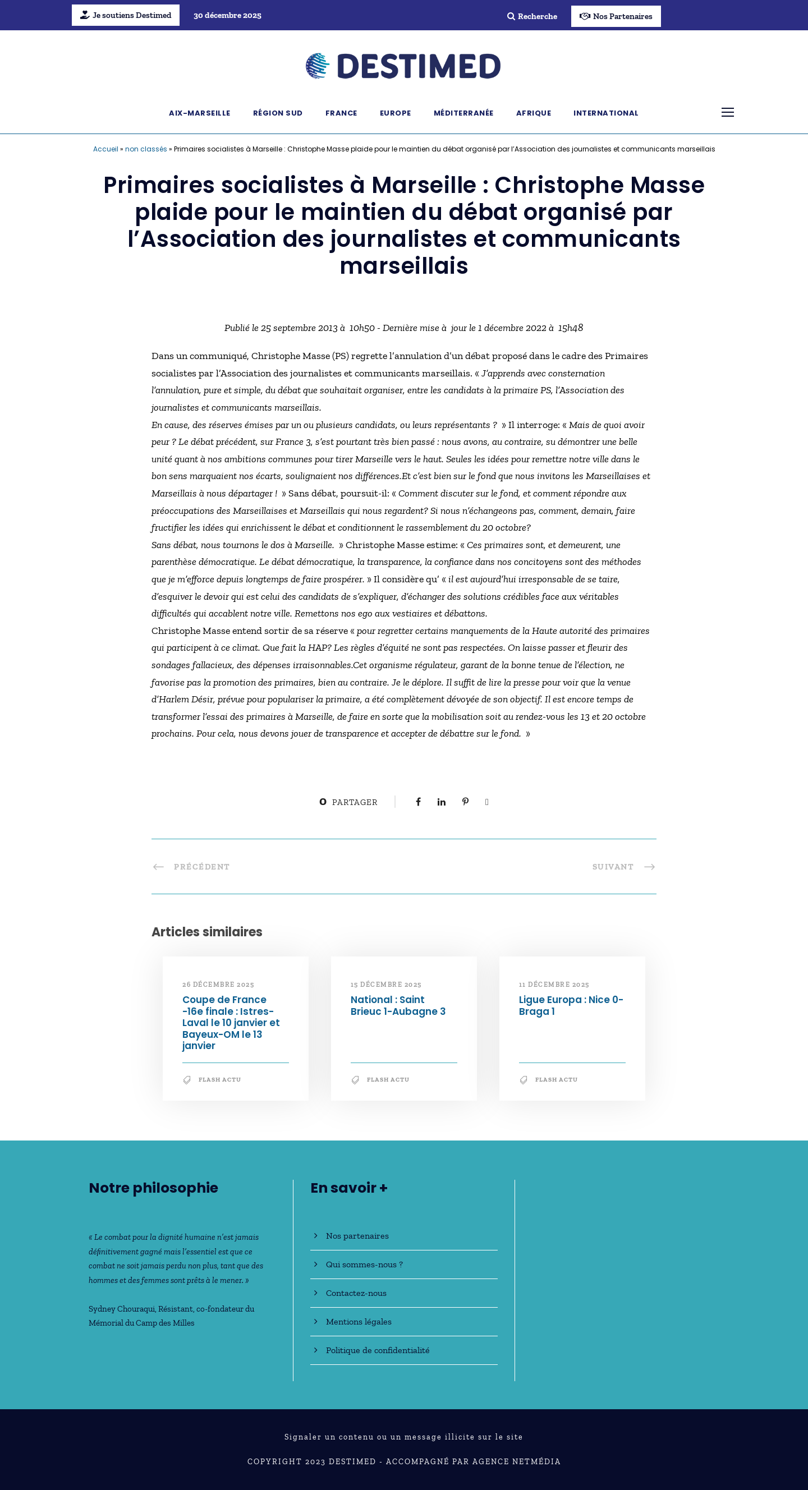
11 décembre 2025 (554, 984)
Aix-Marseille (200, 113)
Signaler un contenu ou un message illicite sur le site (404, 1437)
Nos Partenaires (616, 16)
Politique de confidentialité (378, 1350)
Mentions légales (359, 1321)
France (341, 113)
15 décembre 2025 (386, 984)
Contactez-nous (356, 1292)
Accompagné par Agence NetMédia (473, 1461)
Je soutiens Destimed (125, 15)
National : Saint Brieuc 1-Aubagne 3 (398, 1005)
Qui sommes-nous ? (364, 1264)
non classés (146, 149)
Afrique (534, 113)
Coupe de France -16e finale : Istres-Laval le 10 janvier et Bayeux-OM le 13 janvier (231, 1022)
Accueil (105, 149)
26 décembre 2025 (218, 984)
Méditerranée (464, 113)
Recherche (532, 16)
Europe (395, 113)
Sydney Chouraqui (122, 1309)
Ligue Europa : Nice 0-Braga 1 (571, 1005)
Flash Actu (220, 1079)
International (606, 113)
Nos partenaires (357, 1235)
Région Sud (278, 113)
